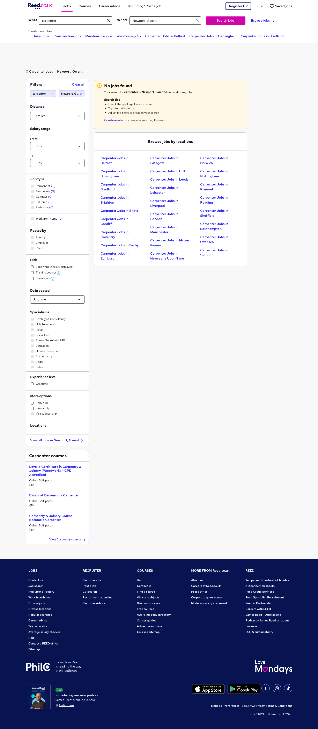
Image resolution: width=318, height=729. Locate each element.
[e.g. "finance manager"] (75, 20)
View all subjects (148, 597)
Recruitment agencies (97, 597)
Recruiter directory (41, 591)
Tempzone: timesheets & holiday (267, 580)
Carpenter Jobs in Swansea (214, 239)
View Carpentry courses (68, 540)
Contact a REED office (43, 643)
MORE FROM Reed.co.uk (210, 570)
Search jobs (226, 20)
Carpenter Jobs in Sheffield (214, 213)
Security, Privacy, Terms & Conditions (267, 706)
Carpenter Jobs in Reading (214, 200)
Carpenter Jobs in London (164, 216)
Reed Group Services (259, 591)
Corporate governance (206, 597)
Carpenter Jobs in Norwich (214, 160)
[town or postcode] (165, 20)
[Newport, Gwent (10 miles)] (71, 93)
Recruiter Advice (94, 603)
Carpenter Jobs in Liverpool (164, 203)
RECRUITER (92, 570)
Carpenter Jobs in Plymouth (214, 186)
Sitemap (34, 649)
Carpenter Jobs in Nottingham (214, 173)
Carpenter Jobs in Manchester (164, 229)
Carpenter (37, 71)
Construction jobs (67, 36)
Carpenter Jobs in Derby (120, 245)
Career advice (37, 620)
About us (197, 580)
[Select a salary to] (57, 163)
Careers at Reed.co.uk (206, 586)
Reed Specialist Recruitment (264, 597)
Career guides (146, 620)
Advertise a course (149, 626)
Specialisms (39, 312)
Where (122, 20)
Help (31, 638)
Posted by (38, 230)
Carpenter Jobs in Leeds (169, 179)
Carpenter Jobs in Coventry (114, 234)
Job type (37, 179)
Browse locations (39, 609)
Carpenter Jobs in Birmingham (213, 36)
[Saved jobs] (281, 6)
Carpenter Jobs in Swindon (214, 252)
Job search (35, 586)
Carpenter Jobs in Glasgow (164, 160)
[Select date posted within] (57, 299)
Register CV (238, 6)
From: (34, 139)
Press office (199, 591)
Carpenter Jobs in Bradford (262, 36)
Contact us (35, 580)
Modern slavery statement (209, 603)
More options (41, 396)
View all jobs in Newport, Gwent (57, 440)
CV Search (90, 591)
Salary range (40, 129)
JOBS (32, 570)
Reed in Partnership (259, 603)
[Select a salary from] (57, 146)
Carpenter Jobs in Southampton (214, 226)
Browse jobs (263, 20)
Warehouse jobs (129, 36)
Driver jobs (40, 36)
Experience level (43, 377)
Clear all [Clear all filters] (78, 84)
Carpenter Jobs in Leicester (164, 190)
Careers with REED (258, 609)
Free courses (145, 609)
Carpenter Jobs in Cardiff (114, 221)
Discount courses (148, 603)
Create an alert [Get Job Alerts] (114, 120)
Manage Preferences (225, 706)
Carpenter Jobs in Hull (167, 171)
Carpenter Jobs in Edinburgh (114, 256)
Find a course (146, 591)
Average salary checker (44, 632)
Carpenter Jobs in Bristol (120, 211)
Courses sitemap (148, 632)
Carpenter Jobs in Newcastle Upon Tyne (167, 256)
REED (249, 570)
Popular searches (40, 615)
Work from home (39, 597)
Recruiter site (92, 580)
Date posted (40, 291)
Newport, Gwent (70, 71)
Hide (34, 260)
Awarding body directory (154, 615)
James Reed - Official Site (263, 615)
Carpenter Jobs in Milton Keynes (169, 242)
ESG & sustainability (259, 632)
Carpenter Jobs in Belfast (165, 36)
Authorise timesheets (260, 586)
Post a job (89, 586)
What (32, 20)
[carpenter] (43, 93)
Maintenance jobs (98, 36)
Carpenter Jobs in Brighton (114, 200)
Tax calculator (37, 626)
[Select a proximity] (57, 116)
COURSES (145, 570)
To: (32, 156)
